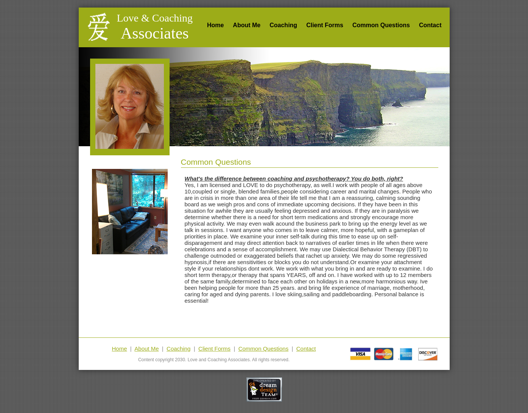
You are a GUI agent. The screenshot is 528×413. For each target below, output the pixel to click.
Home (215, 25)
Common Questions (381, 25)
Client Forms (324, 25)
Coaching (283, 25)
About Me (246, 25)
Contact (430, 25)
